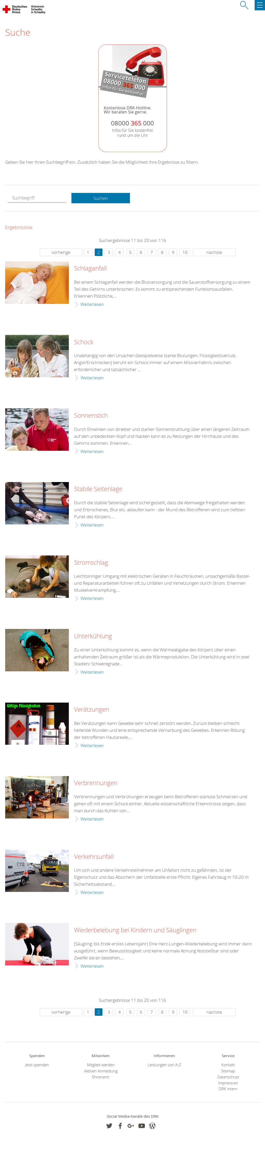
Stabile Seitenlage (98, 489)
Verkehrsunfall (94, 857)
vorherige (60, 252)
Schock (83, 342)
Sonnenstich (91, 415)
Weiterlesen (92, 304)
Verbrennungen (95, 783)
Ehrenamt (100, 1076)
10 (185, 252)
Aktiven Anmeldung (100, 1071)
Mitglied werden (101, 1064)
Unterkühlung (93, 636)
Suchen (100, 198)
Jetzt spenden (37, 1064)
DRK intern (228, 1088)
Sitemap (228, 1071)
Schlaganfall (90, 268)
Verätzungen (91, 709)
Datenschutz (228, 1076)
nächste (214, 252)
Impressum (228, 1082)
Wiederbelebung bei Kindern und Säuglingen (135, 930)
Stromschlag (91, 563)
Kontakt (228, 1064)
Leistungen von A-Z (164, 1064)
